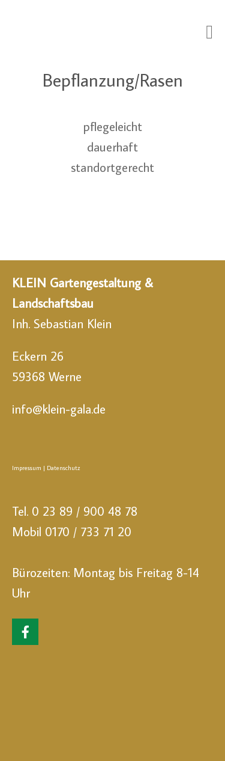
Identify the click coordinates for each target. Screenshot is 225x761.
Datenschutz (63, 467)
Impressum (26, 467)
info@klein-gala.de (59, 408)
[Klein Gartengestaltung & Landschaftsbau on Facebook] (25, 632)
